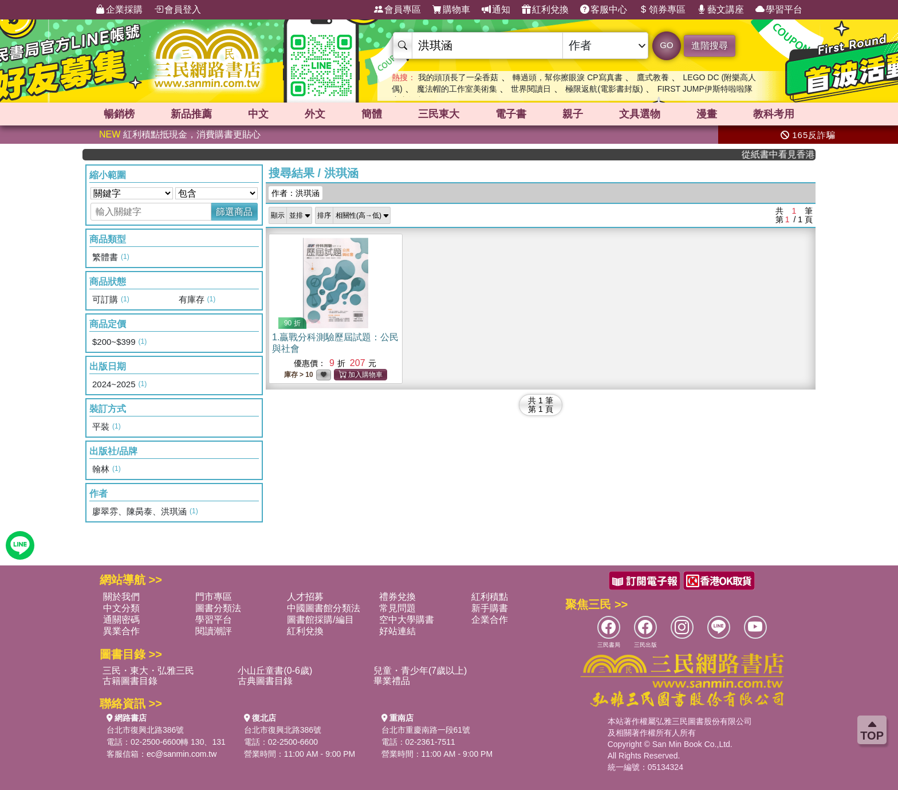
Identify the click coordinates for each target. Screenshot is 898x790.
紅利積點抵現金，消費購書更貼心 (180, 134)
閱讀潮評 (213, 631)
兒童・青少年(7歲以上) (420, 670)
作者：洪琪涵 (295, 193)
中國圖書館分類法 (323, 608)
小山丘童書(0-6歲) (275, 670)
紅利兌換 (545, 9)
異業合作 (121, 631)
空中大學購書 (406, 619)
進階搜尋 (709, 45)
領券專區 (662, 9)
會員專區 (397, 9)
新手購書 (489, 608)
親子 (572, 114)
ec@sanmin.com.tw (181, 753)
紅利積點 (489, 597)
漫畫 (706, 114)
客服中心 (603, 9)
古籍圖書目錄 (130, 681)
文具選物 (639, 114)
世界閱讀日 (531, 88)
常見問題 (397, 608)
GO (666, 45)
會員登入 (177, 9)
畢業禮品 (391, 681)
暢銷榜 (119, 114)
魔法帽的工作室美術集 (457, 88)
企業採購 (119, 9)
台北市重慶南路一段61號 (426, 729)
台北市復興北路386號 (145, 729)
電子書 (510, 114)
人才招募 (305, 597)
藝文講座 (720, 9)
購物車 (451, 9)
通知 (496, 9)
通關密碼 (121, 619)
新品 (191, 114)
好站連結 (397, 631)
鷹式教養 (653, 77)
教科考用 (773, 114)
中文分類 (121, 608)
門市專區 (213, 597)
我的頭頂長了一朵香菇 (458, 77)
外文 (315, 114)
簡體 (371, 114)
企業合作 (489, 619)
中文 (258, 114)
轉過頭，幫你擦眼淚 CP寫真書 (567, 77)
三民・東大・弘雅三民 (148, 670)
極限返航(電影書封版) (604, 88)
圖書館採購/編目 (320, 619)
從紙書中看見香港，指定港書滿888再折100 (785, 154)
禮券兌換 (397, 597)
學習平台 (778, 9)
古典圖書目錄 (265, 681)
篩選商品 (234, 212)
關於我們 (121, 597)
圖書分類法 (218, 608)
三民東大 (438, 114)
